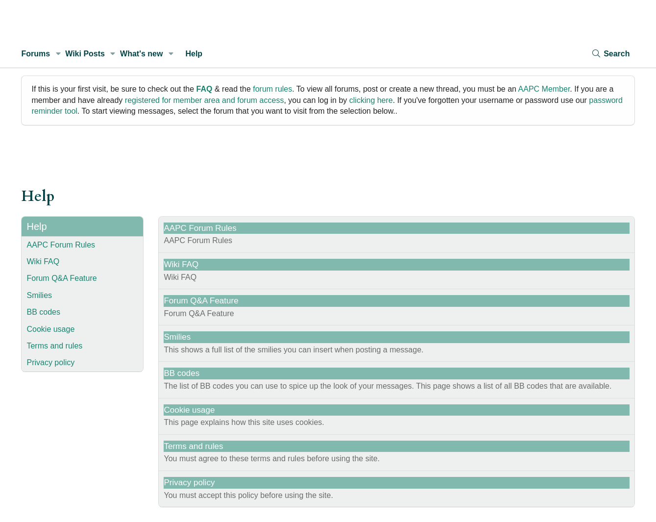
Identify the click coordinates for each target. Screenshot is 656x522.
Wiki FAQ (42, 261)
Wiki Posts (85, 54)
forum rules (272, 89)
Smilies (39, 295)
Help (193, 54)
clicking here (371, 100)
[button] (58, 54)
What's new (141, 54)
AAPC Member (544, 89)
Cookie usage (50, 329)
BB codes (43, 312)
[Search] (610, 53)
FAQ (204, 89)
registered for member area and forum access (204, 100)
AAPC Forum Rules (60, 245)
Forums (35, 54)
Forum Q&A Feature (61, 278)
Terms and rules (54, 346)
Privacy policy (50, 362)
